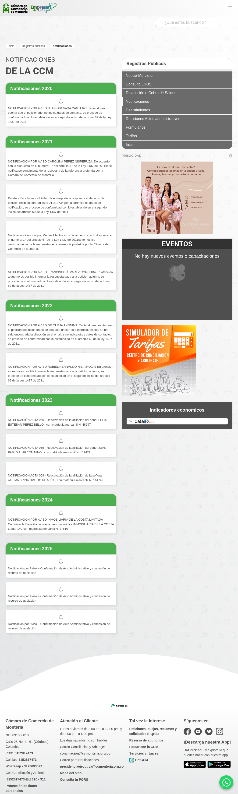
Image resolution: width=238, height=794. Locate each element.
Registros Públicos (146, 63)
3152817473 (24, 753)
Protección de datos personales (21, 788)
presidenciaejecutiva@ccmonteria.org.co (92, 766)
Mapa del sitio (71, 773)
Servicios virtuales (143, 753)
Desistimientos (138, 110)
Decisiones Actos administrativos (153, 119)
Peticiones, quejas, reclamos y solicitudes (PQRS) (153, 731)
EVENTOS (177, 244)
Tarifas (131, 136)
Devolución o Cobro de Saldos (151, 93)
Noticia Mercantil (139, 76)
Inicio (130, 145)
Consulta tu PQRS (74, 779)
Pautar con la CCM (143, 747)
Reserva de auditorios (146, 740)
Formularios (136, 127)
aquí (201, 750)
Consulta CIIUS (139, 84)
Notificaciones (137, 101)
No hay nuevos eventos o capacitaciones (177, 267)
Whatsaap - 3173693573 (24, 766)
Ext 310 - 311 (36, 779)
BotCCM (138, 760)
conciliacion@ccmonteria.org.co (85, 753)
